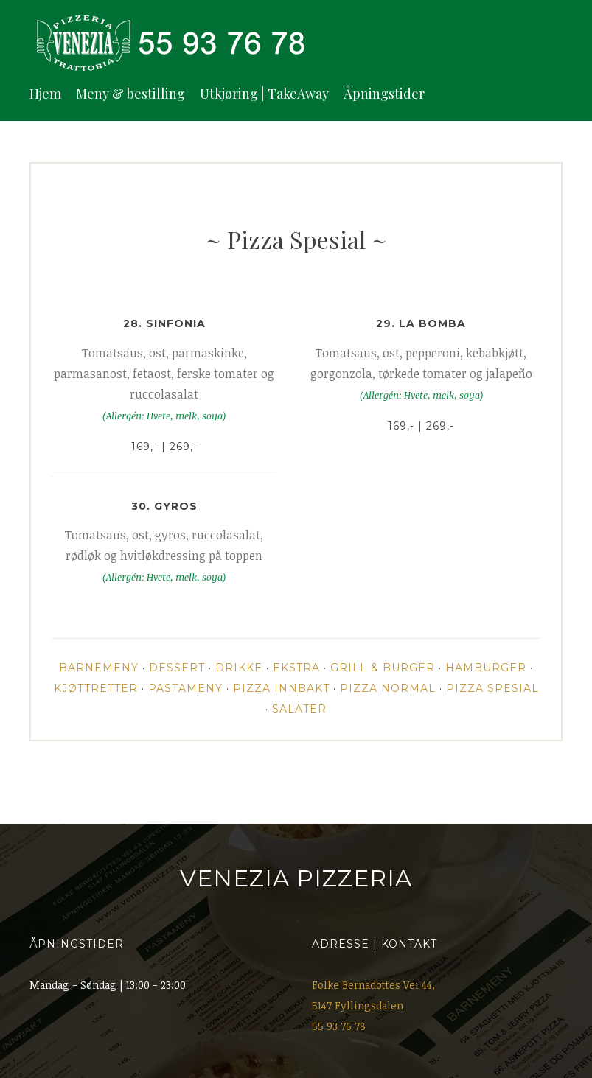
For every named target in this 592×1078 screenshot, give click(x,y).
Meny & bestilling (130, 93)
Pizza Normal (388, 688)
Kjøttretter (96, 688)
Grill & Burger (382, 667)
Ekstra (296, 667)
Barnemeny (99, 667)
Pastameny (185, 688)
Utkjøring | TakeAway (264, 93)
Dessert (177, 667)
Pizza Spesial (492, 688)
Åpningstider (384, 93)
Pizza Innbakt (281, 688)
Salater (299, 708)
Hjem (45, 93)
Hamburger (485, 667)
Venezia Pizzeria (296, 878)
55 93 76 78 (339, 1026)
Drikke (238, 667)
